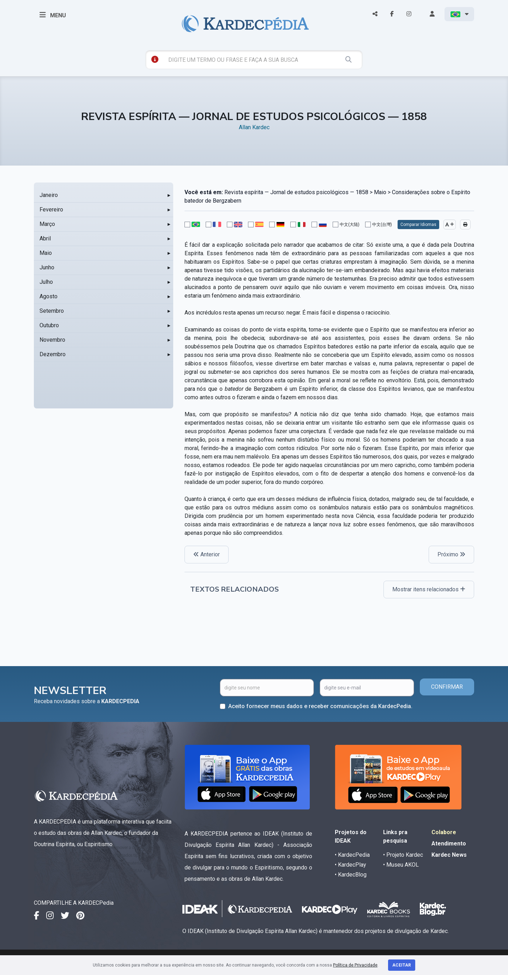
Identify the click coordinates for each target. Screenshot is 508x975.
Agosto (49, 296)
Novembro (52, 339)
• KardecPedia (352, 854)
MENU (53, 15)
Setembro (52, 310)
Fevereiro (51, 209)
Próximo (451, 554)
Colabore (443, 832)
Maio (46, 253)
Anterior (206, 554)
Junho (47, 267)
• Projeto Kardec (403, 854)
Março (47, 224)
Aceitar (401, 965)
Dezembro (53, 354)
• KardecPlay (350, 864)
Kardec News (449, 854)
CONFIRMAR (447, 686)
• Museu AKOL (401, 864)
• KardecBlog (351, 874)
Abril (45, 238)
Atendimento (448, 843)
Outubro (49, 325)
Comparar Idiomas (418, 224)
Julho (46, 282)
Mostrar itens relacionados (428, 589)
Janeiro (49, 195)
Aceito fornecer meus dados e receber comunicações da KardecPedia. (320, 706)
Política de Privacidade (355, 965)
